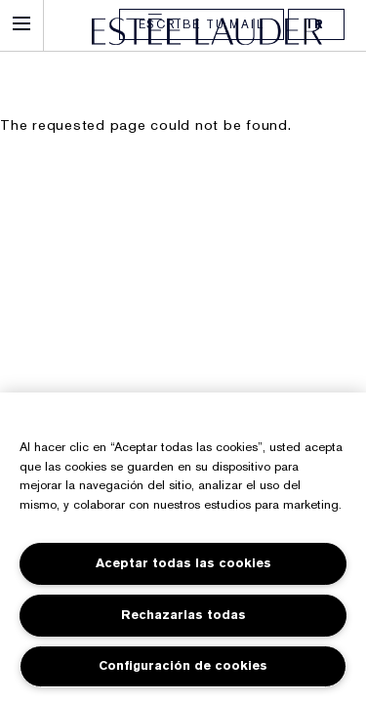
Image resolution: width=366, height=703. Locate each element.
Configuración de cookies (183, 665)
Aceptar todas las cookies (183, 563)
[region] (183, 548)
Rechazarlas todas (183, 614)
